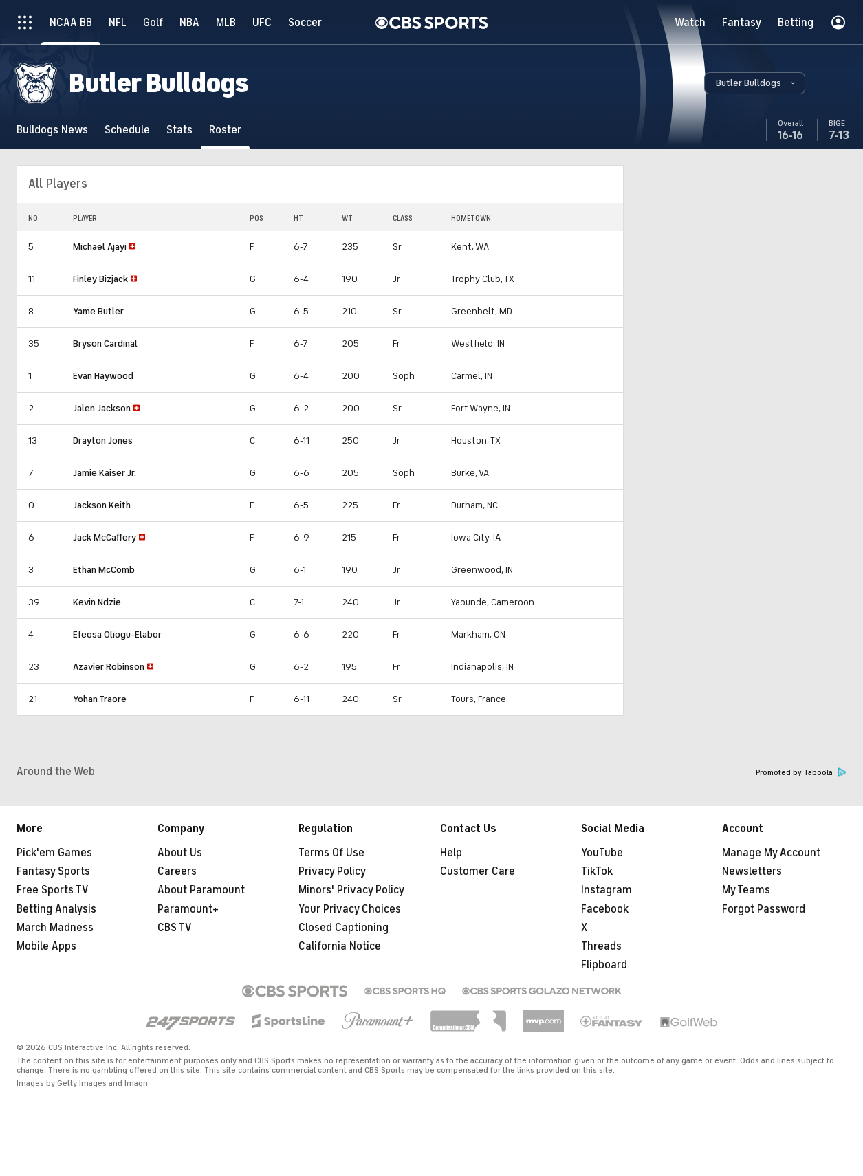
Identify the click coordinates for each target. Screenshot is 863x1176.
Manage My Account (771, 853)
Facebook (605, 909)
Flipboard (604, 965)
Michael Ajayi (100, 246)
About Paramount (201, 890)
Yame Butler (98, 311)
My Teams (746, 890)
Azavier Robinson (108, 667)
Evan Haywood (103, 376)
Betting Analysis (56, 909)
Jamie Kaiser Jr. (104, 473)
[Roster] (225, 130)
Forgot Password (763, 909)
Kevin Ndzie (97, 602)
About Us (179, 853)
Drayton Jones (103, 440)
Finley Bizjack (100, 279)
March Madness (55, 928)
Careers (177, 871)
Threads (601, 946)
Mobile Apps (46, 946)
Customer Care (477, 871)
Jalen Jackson (102, 408)
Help (451, 853)
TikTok (597, 871)
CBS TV (174, 928)
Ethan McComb (104, 570)
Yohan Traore (100, 699)
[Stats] (179, 130)
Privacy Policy (332, 871)
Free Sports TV (53, 890)
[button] (754, 83)
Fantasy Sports (53, 871)
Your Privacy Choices (349, 909)
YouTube (602, 853)
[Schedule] (127, 130)
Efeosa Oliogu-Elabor (117, 634)
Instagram (606, 890)
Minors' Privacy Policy (351, 890)
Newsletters (752, 871)
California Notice (339, 946)
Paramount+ (188, 909)
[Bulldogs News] (52, 130)
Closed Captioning (343, 928)
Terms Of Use (331, 853)
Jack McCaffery (104, 537)
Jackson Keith (102, 505)
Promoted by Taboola (801, 772)
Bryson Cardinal (105, 343)
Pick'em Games (54, 853)
